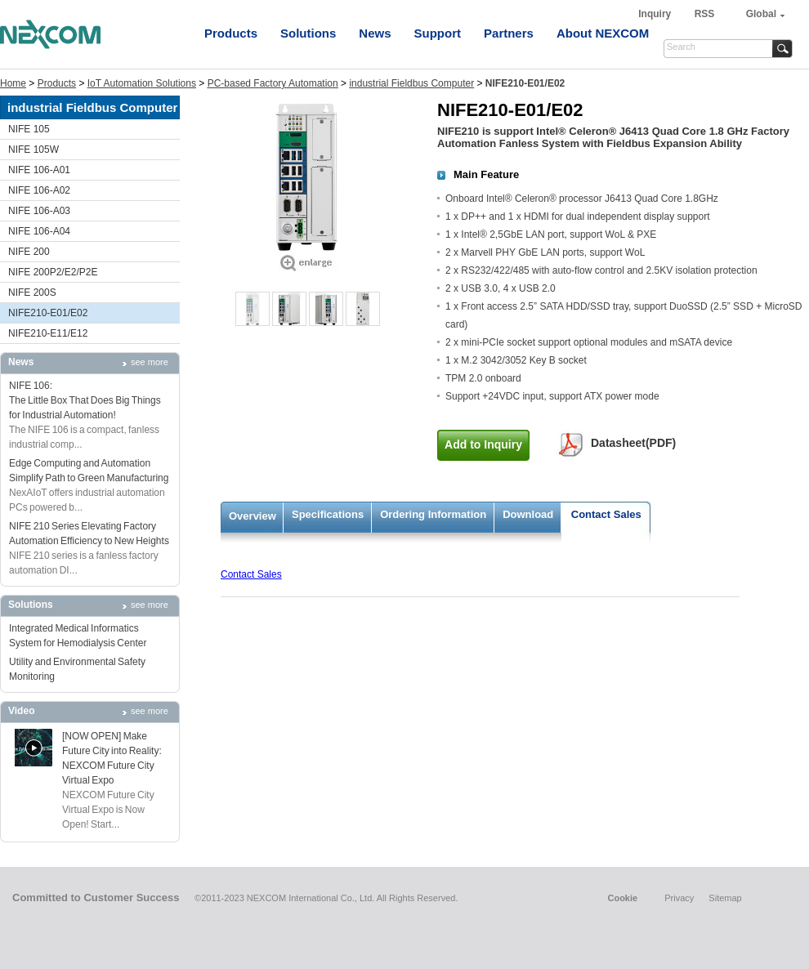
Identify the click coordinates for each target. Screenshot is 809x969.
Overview (252, 516)
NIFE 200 (29, 251)
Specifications (328, 514)
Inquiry (655, 14)
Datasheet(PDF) (633, 442)
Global (761, 14)
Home (13, 83)
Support (438, 33)
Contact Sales (606, 514)
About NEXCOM (602, 33)
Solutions (308, 33)
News (375, 33)
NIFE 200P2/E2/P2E (52, 272)
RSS (705, 14)
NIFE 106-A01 (39, 170)
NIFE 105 (29, 129)
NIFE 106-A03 (39, 211)
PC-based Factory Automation (273, 83)
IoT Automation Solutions (141, 83)
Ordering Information (433, 514)
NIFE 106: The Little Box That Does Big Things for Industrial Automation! (85, 400)
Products (230, 33)
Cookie (622, 898)
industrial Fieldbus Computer (411, 83)
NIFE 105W (33, 149)
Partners (509, 33)
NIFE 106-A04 (39, 231)
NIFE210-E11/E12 (47, 333)
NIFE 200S (32, 292)
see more (149, 362)
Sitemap (724, 898)
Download (528, 514)
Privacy (679, 898)
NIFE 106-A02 (39, 190)
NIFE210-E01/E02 (47, 313)
